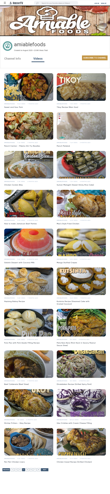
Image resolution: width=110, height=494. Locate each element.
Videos (38, 58)
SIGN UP (103, 3)
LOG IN (96, 3)
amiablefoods (9, 103)
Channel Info (12, 58)
